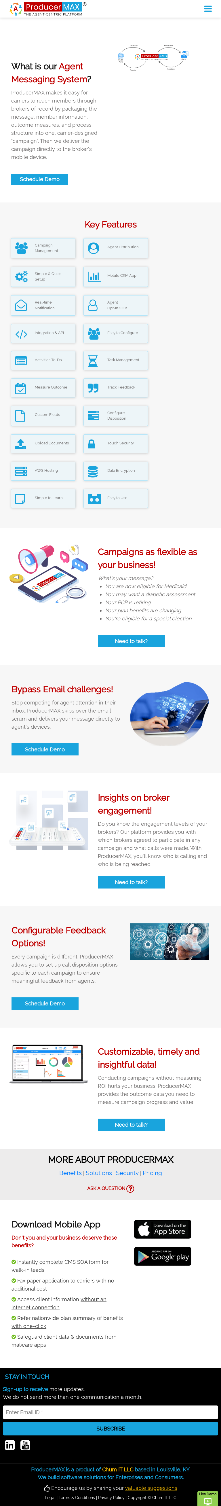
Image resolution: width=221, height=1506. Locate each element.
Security (127, 1173)
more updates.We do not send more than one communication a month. (72, 1393)
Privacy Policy (111, 1497)
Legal (50, 1497)
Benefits (70, 1173)
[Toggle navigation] (208, 9)
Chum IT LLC (117, 1470)
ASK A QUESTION (110, 1189)
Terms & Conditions (77, 1497)
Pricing (152, 1173)
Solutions (99, 1173)
